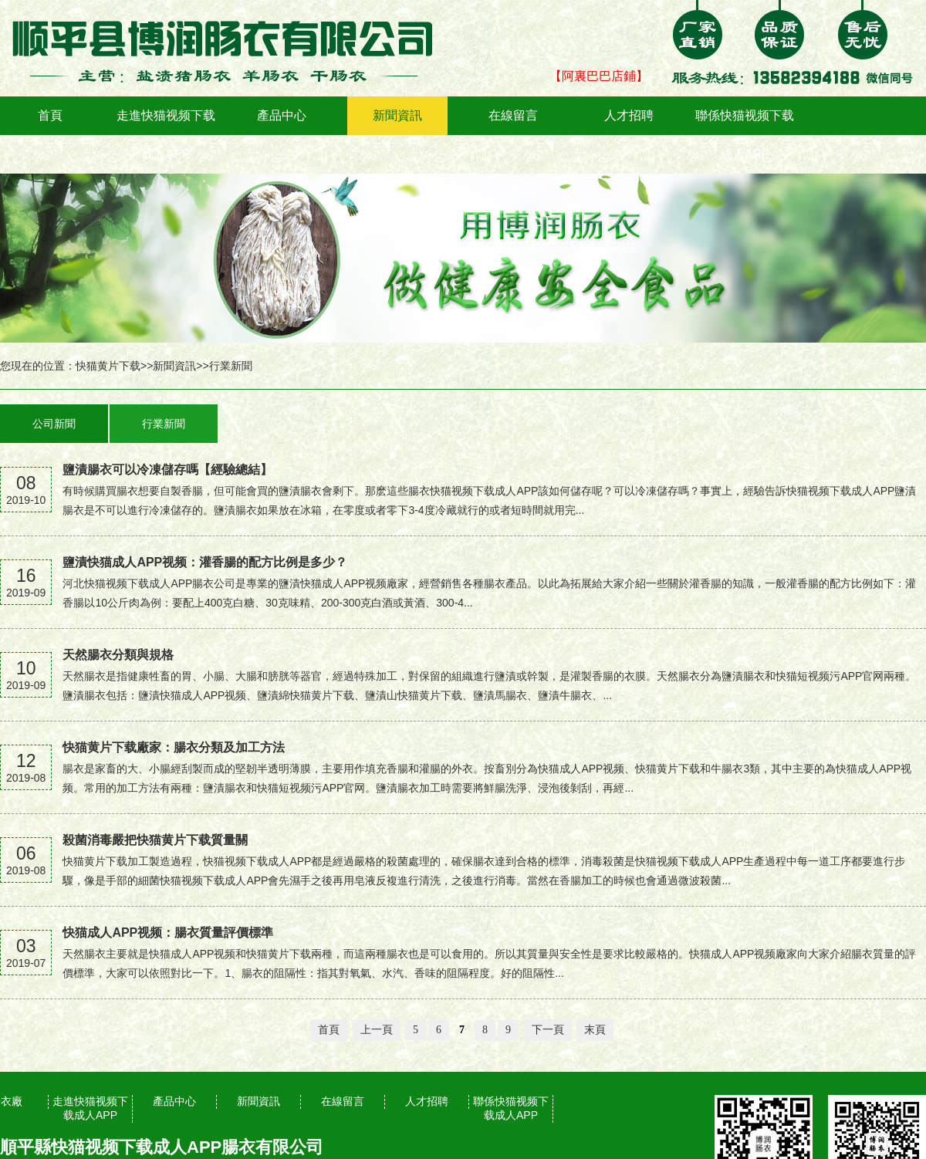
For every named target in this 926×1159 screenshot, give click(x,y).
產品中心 (281, 115)
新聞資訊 (397, 115)
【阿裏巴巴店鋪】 (598, 76)
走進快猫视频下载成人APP (166, 135)
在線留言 (513, 115)
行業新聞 (230, 366)
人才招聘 (629, 115)
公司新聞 (54, 423)
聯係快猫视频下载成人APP (744, 135)
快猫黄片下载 (108, 366)
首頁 (50, 115)
